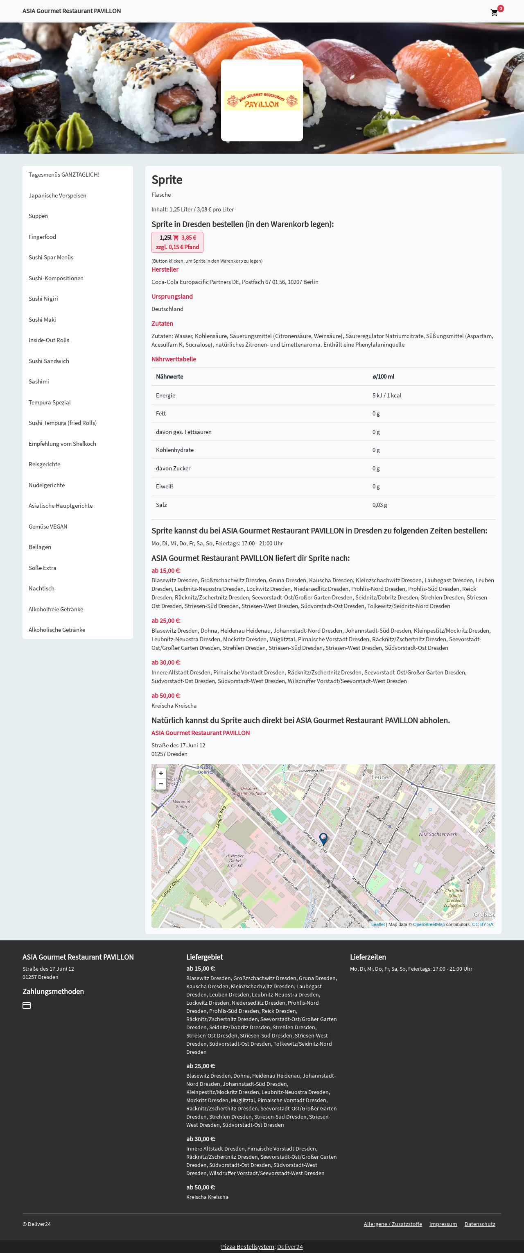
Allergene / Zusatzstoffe (393, 1224)
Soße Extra (42, 568)
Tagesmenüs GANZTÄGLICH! (64, 174)
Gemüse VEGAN (48, 526)
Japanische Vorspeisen (57, 195)
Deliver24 (290, 1246)
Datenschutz (480, 1224)
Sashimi (39, 381)
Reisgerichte (44, 464)
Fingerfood (42, 237)
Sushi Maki (42, 319)
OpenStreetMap (429, 924)
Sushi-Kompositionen (56, 278)
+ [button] (161, 774)
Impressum (443, 1224)
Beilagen (40, 547)
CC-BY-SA (482, 924)
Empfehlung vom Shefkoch (62, 443)
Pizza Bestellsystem (247, 1246)
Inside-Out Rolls (49, 340)
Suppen (38, 216)
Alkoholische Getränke (57, 629)
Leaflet (378, 924)
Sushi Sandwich (49, 361)
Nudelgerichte (47, 485)
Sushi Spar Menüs (51, 257)
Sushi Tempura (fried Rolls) (63, 423)
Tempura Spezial (50, 402)
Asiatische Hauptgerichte (61, 505)
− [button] (161, 784)
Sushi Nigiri (43, 298)
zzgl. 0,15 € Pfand (177, 242)
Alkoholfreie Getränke (56, 609)
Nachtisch (41, 588)
